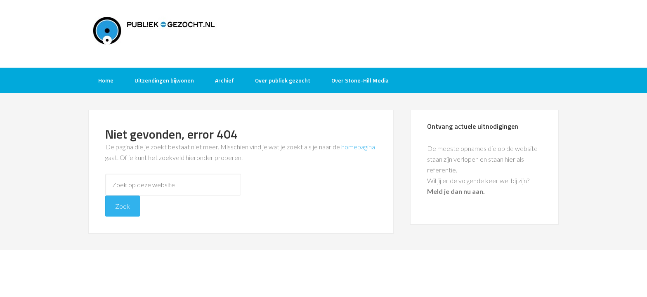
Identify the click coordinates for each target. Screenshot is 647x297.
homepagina (358, 147)
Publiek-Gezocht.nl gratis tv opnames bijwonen (154, 33)
